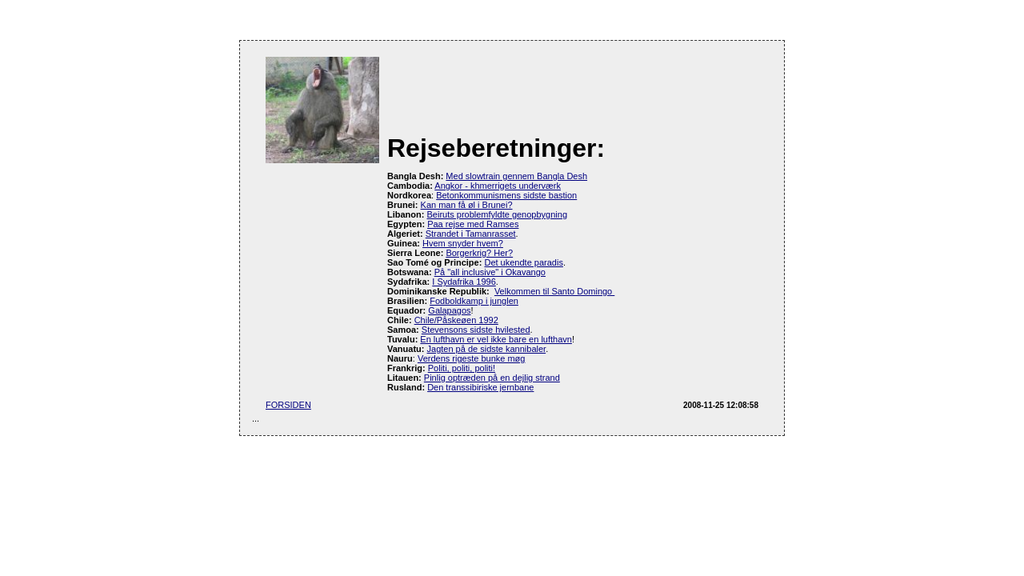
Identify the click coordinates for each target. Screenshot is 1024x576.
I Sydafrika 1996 (464, 281)
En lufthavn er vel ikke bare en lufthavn (496, 339)
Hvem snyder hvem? (462, 243)
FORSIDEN (288, 405)
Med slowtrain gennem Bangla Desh (516, 176)
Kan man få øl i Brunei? (467, 205)
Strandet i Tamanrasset (471, 233)
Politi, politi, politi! (461, 368)
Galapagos (449, 310)
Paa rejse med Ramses (472, 224)
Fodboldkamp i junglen (474, 301)
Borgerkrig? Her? (479, 253)
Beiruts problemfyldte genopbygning (497, 214)
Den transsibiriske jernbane (480, 387)
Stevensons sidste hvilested (476, 329)
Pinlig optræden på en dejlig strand (492, 377)
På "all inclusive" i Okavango (490, 272)
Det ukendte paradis (523, 262)
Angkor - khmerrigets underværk (497, 185)
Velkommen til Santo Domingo (554, 291)
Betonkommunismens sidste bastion (506, 195)
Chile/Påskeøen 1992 (456, 320)
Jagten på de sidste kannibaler (486, 349)
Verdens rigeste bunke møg (472, 358)
